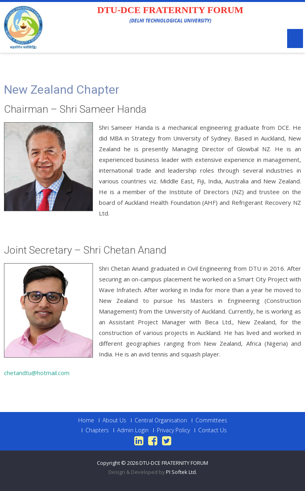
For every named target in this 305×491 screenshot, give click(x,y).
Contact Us (212, 430)
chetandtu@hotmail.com (36, 373)
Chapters (97, 430)
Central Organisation (161, 420)
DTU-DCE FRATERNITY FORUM (173, 462)
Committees (211, 420)
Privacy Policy (173, 430)
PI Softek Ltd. (181, 472)
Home (86, 420)
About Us (114, 420)
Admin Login (133, 430)
